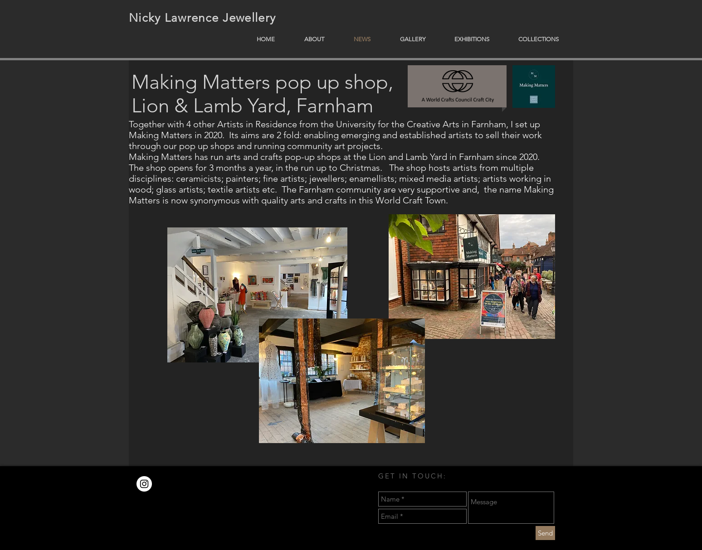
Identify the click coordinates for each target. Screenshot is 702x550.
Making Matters (201, 82)
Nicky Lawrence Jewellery (202, 18)
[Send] (545, 533)
